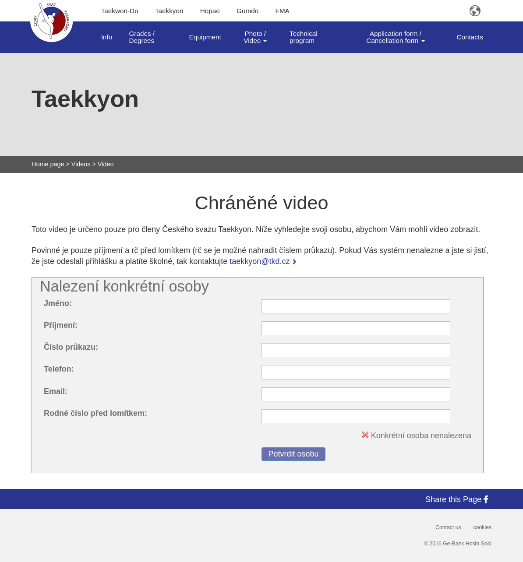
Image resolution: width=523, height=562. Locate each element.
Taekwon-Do (119, 10)
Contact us (448, 527)
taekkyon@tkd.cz (260, 261)
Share (458, 499)
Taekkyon (169, 10)
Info (107, 37)
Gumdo (247, 10)
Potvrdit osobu (293, 454)
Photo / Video (255, 37)
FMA (283, 10)
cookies (482, 527)
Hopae (210, 10)
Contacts (470, 37)
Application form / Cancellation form (395, 37)
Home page (48, 164)
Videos (81, 164)
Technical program (304, 37)
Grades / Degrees (142, 37)
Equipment (205, 37)
